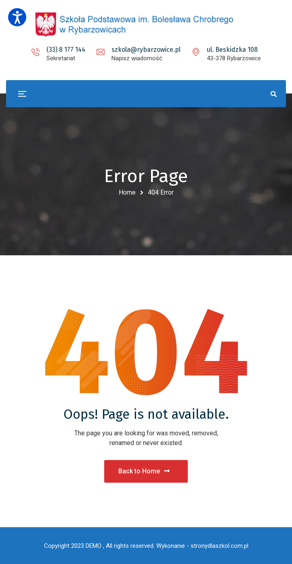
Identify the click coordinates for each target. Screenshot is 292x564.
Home (127, 192)
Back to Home (144, 471)
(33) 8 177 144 (65, 49)
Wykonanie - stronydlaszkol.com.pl (202, 545)
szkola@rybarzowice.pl (146, 49)
